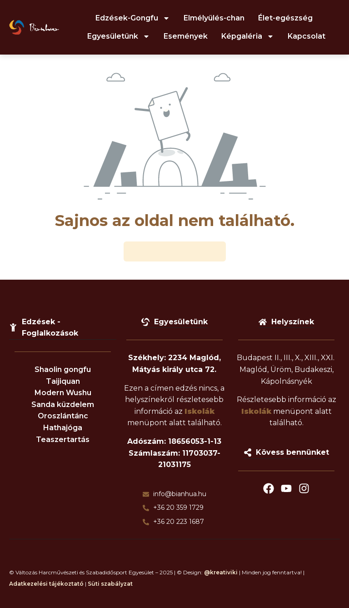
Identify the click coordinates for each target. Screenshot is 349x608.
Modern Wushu (63, 393)
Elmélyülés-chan (214, 18)
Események (186, 36)
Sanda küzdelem (62, 404)
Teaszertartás (63, 439)
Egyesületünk (118, 36)
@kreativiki (221, 572)
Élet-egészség (285, 18)
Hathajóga (62, 427)
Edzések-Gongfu (132, 18)
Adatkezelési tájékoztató (46, 584)
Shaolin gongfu (63, 369)
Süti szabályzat (110, 584)
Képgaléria (247, 36)
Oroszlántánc (63, 416)
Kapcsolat (306, 36)
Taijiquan (63, 381)
